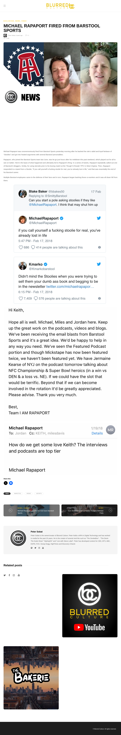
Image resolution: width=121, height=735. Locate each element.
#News (29, 493)
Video (24, 21)
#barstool (17, 493)
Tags (7, 493)
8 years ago (19, 35)
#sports (39, 493)
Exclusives (9, 21)
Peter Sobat (11, 35)
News (17, 21)
